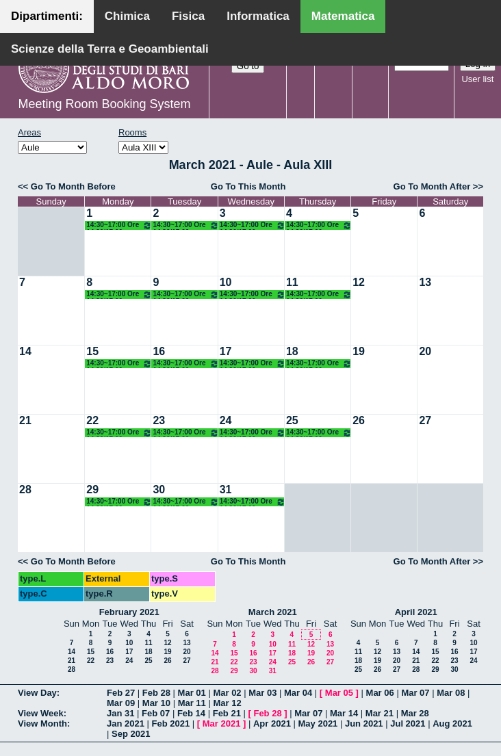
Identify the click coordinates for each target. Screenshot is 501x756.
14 (25, 351)
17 (226, 351)
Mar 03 (262, 693)
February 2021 (129, 612)
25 (292, 420)
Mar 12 (227, 703)
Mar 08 (451, 693)
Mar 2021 (222, 723)
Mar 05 (339, 693)
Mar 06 (380, 693)
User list (477, 79)
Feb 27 (121, 693)
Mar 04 (298, 693)
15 (92, 351)
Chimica (127, 16)
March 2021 (272, 612)
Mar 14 (344, 713)
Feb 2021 (171, 723)
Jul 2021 (407, 723)
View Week (41, 713)
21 (25, 420)
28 (25, 489)
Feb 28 (156, 693)
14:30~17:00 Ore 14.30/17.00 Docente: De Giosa (119, 225)
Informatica (258, 16)
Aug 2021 (452, 723)
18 (292, 351)
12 (358, 282)
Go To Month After (432, 186)
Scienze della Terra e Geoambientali (110, 48)
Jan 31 (120, 713)
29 (92, 489)
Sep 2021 (131, 734)
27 (425, 420)
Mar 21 (379, 713)
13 (425, 282)
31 (226, 489)
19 (358, 351)
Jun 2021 (364, 723)
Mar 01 (192, 693)
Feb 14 (191, 713)
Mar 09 (121, 703)
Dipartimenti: (47, 16)
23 (159, 420)
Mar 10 (156, 703)
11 (292, 282)
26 (358, 420)
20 (425, 351)
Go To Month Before (73, 186)
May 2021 (318, 723)
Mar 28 (415, 713)
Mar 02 (227, 693)
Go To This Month (248, 186)
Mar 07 (415, 693)
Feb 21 (227, 713)
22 (92, 420)
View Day (37, 693)
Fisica (188, 16)
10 (226, 282)
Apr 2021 (272, 723)
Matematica (343, 16)
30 (159, 489)
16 (159, 351)
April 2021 (416, 612)
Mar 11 (192, 703)
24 (226, 420)
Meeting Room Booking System (104, 104)
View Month (42, 723)
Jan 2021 (125, 723)
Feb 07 (156, 713)
